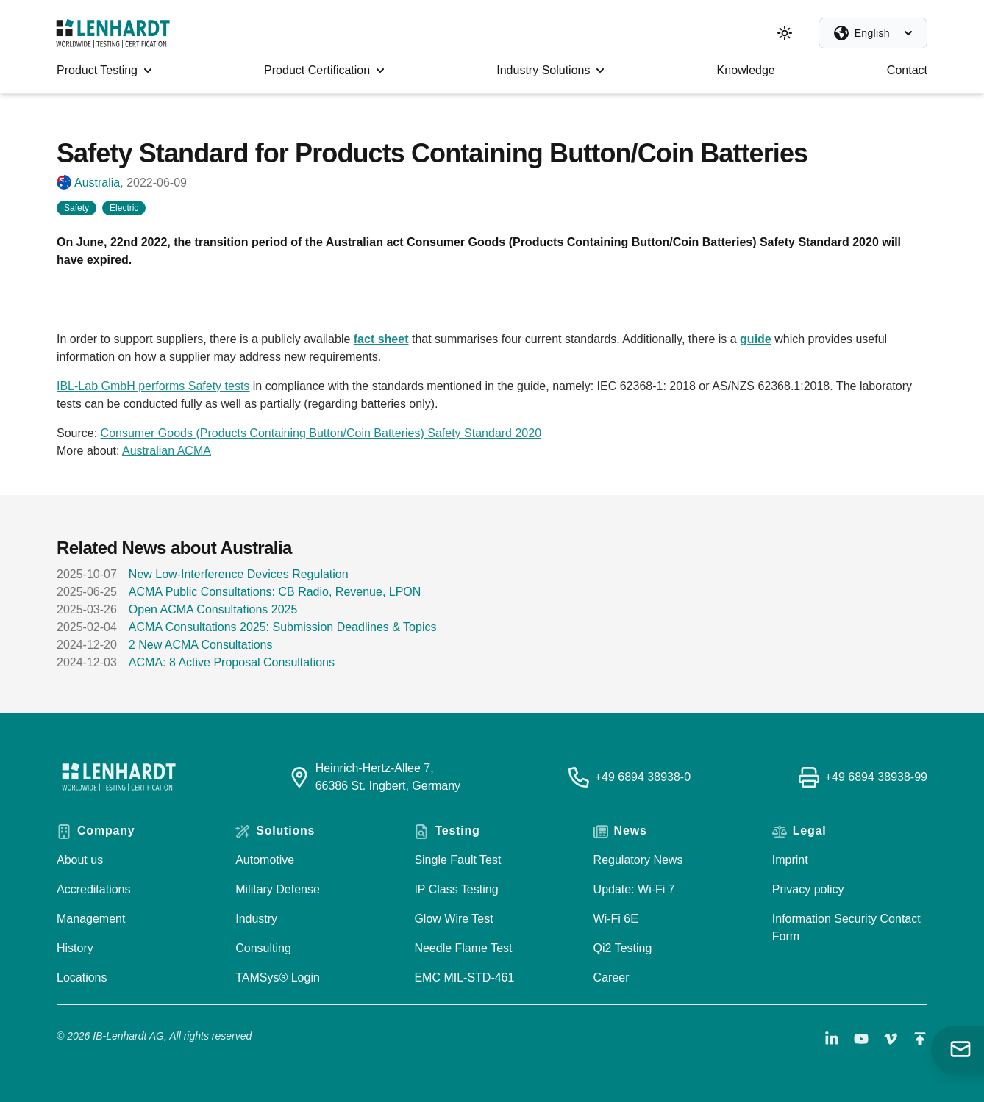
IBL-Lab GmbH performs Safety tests (153, 386)
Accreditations (94, 889)
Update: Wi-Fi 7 (634, 889)
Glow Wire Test (453, 918)
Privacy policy (808, 889)
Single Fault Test (457, 860)
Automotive (264, 860)
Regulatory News (638, 860)
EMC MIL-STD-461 (464, 977)
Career (611, 977)
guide (755, 339)
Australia (97, 182)
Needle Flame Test (463, 948)
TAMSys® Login (277, 977)
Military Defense (277, 889)
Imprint (790, 860)
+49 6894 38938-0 (643, 777)
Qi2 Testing (622, 948)
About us (80, 860)
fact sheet (381, 339)
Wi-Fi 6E (615, 918)
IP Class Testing (456, 889)
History (75, 948)
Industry (256, 918)
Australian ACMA (166, 450)
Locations (82, 977)
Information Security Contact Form (846, 927)
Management (91, 918)
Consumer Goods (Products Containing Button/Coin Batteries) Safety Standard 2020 (321, 433)
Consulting (263, 948)
